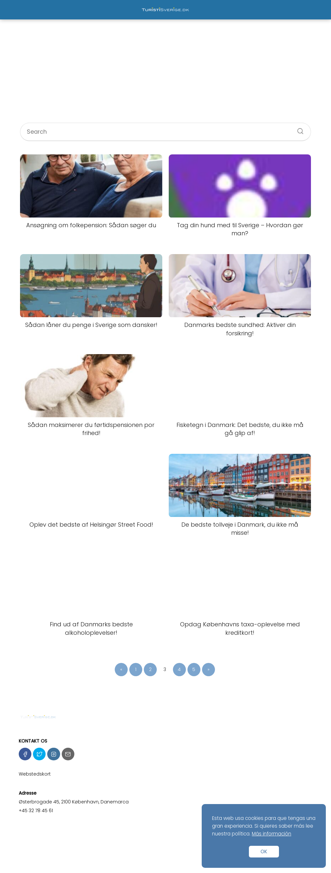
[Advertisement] (165, 74)
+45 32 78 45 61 (36, 810)
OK (264, 851)
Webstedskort (35, 774)
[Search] (298, 129)
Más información (271, 833)
